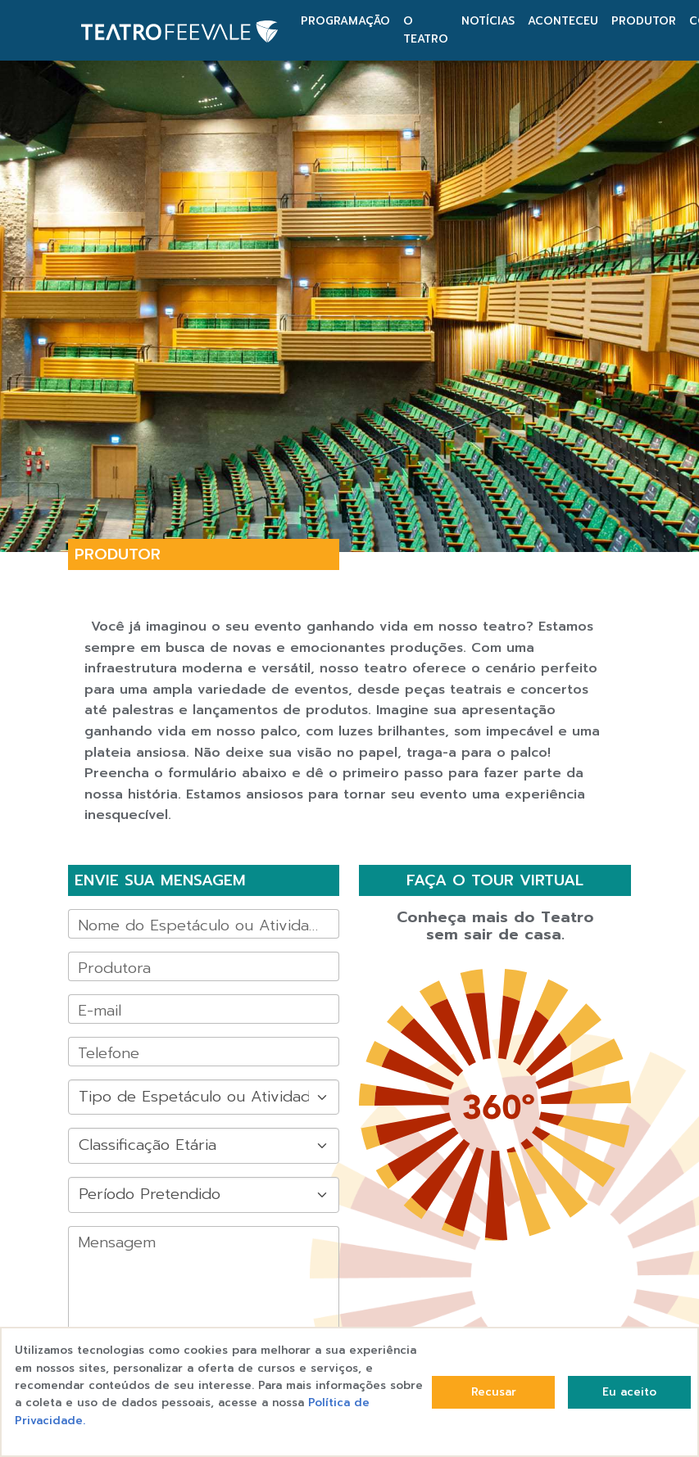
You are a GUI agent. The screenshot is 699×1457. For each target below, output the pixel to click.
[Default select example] (203, 1097)
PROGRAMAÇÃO (345, 20)
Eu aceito (629, 1391)
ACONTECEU (563, 20)
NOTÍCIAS (488, 20)
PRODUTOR (643, 20)
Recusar (493, 1391)
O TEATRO (425, 29)
